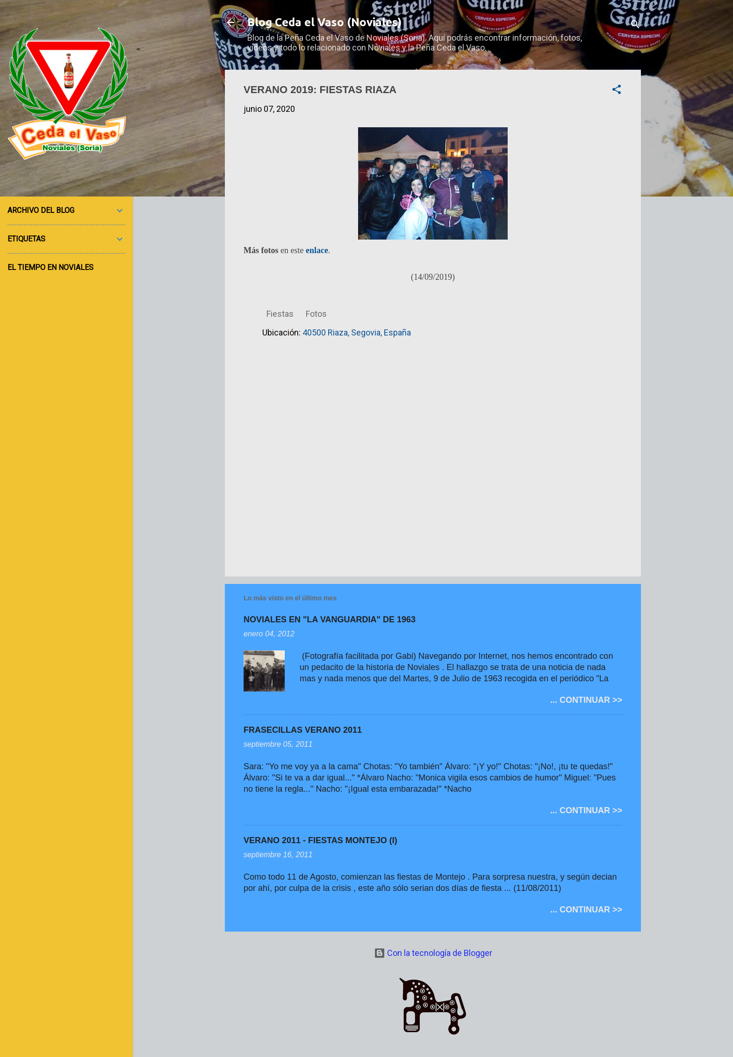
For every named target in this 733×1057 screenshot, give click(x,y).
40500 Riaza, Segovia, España (356, 332)
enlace (317, 250)
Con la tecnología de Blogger (433, 953)
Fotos (316, 314)
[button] (616, 91)
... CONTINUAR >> (586, 700)
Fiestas (280, 314)
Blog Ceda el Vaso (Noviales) (324, 22)
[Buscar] (635, 25)
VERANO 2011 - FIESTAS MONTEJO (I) (320, 840)
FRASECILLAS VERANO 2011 (303, 730)
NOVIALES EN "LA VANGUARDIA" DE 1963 (330, 619)
